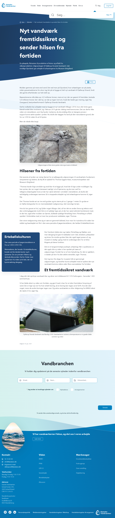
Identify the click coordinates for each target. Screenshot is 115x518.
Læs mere (38, 439)
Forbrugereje (80, 463)
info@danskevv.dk (10, 462)
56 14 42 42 (9, 459)
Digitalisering (80, 473)
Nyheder (29, 22)
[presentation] (57, 398)
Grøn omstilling (81, 468)
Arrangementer (78, 390)
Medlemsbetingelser (39, 512)
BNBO (41, 459)
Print (90, 82)
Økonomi (42, 482)
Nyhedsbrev (62, 390)
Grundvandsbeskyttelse (83, 459)
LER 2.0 (41, 468)
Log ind (108, 6)
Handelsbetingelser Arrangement (83, 512)
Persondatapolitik (24, 512)
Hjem (23, 22)
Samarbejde (43, 473)
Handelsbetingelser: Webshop (59, 512)
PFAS (40, 463)
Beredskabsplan (44, 477)
